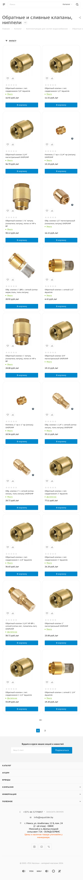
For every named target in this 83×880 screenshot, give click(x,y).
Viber (49, 847)
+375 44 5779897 (33, 812)
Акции (5, 773)
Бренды (6, 780)
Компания (7, 787)
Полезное (7, 801)
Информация (9, 794)
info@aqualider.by (43, 817)
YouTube (42, 847)
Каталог (6, 765)
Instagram (34, 847)
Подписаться (62, 750)
